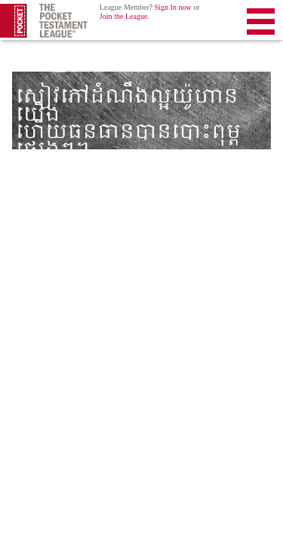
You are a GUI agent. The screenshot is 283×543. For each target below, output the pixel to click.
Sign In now (173, 8)
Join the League (124, 17)
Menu (261, 24)
